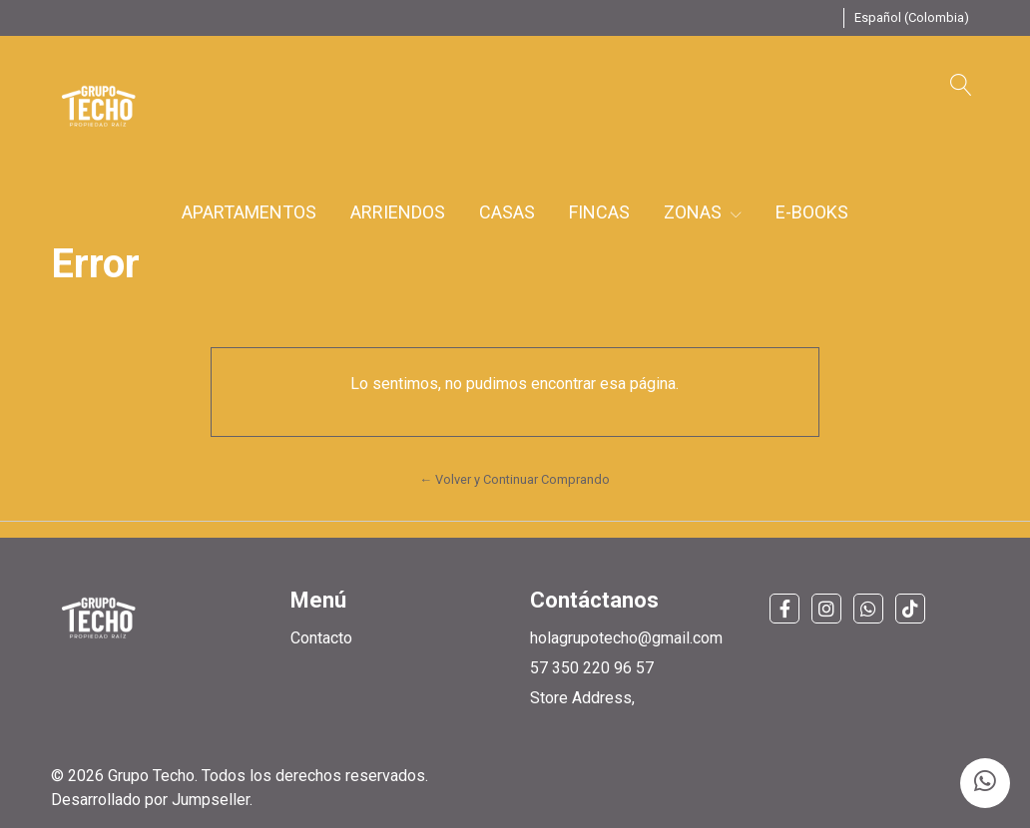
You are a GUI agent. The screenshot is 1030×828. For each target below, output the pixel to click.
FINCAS (599, 212)
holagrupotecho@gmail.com (626, 637)
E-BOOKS (811, 212)
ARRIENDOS (397, 212)
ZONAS (703, 212)
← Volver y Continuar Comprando (515, 479)
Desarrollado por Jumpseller (150, 799)
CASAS (507, 212)
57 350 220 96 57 (592, 667)
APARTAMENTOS (249, 212)
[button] (911, 18)
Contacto (321, 637)
